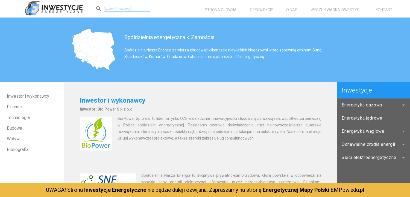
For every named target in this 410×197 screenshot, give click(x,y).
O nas (291, 10)
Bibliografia (17, 149)
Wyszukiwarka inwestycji (336, 10)
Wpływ (13, 138)
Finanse (14, 106)
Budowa (14, 128)
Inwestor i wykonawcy (28, 96)
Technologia (18, 117)
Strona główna (221, 10)
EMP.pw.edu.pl (347, 190)
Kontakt (384, 10)
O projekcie (261, 10)
